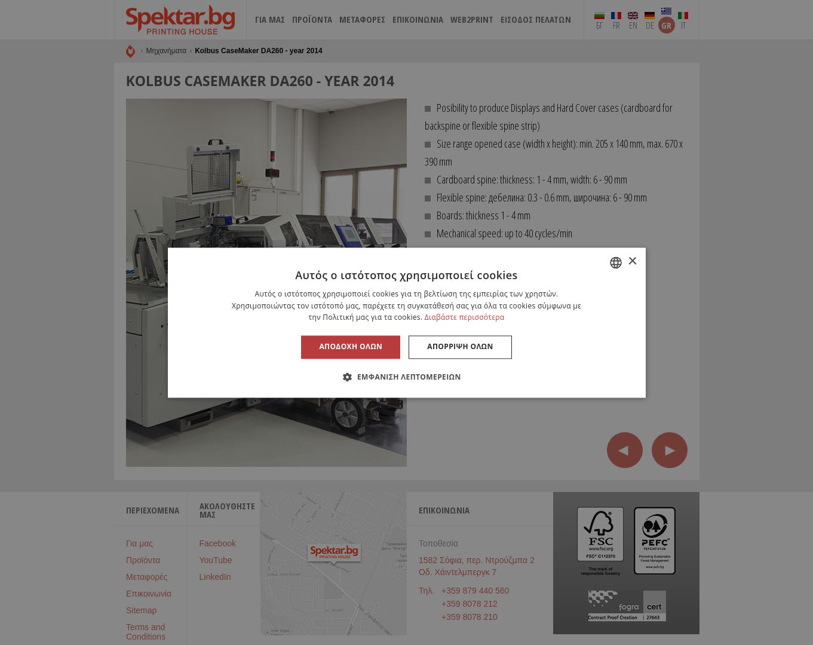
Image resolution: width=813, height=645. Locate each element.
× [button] (632, 261)
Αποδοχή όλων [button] (350, 347)
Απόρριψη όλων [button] (460, 347)
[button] (406, 377)
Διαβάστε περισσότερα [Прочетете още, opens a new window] (465, 318)
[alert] (406, 322)
